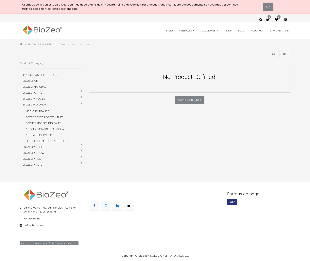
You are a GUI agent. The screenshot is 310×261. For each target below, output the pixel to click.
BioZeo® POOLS (34, 98)
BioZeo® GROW (33, 153)
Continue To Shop (189, 100)
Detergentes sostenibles (44, 117)
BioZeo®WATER (33, 92)
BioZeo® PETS (32, 164)
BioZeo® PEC (32, 158)
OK (268, 7)
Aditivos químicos (39, 135)
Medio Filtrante (37, 111)
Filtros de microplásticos (45, 141)
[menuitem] (169, 30)
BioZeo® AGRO (33, 147)
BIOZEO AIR (30, 81)
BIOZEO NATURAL (34, 86)
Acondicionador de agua (45, 129)
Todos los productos (40, 75)
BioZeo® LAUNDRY (35, 104)
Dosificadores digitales (43, 123)
